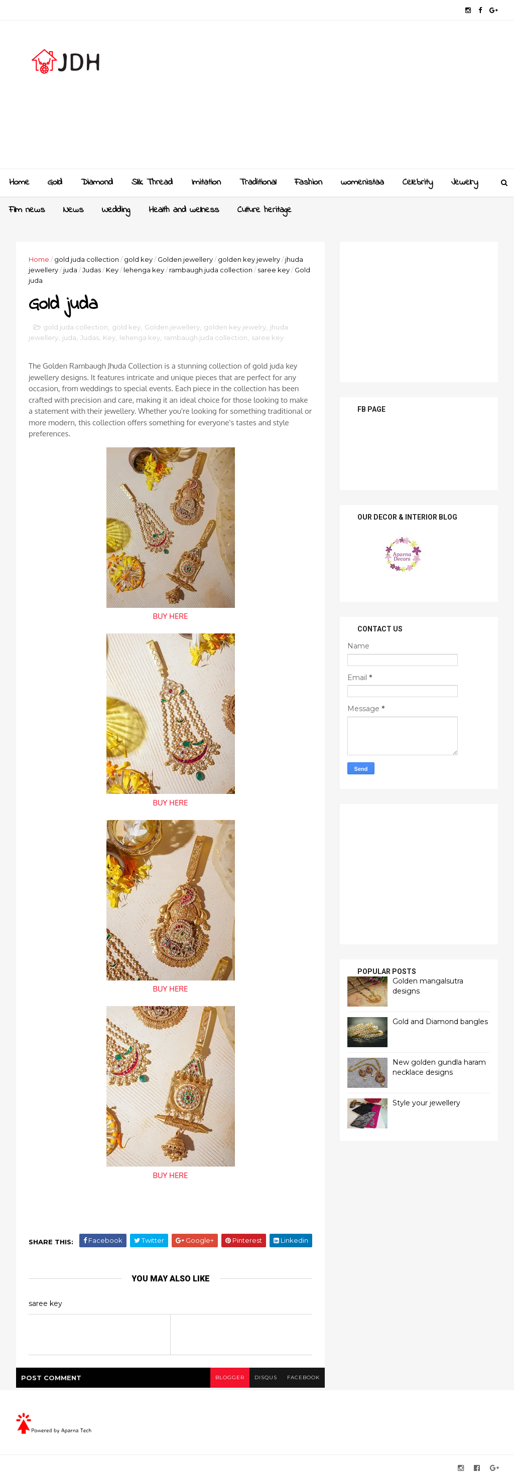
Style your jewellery (426, 1102)
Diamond (97, 182)
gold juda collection (86, 259)
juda (70, 270)
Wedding (116, 210)
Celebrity (418, 182)
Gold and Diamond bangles (440, 1021)
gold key (138, 259)
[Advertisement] (315, 98)
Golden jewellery (185, 259)
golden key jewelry (249, 259)
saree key (274, 270)
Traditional (257, 182)
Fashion (308, 182)
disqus (265, 1377)
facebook (303, 1377)
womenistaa (362, 182)
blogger (229, 1377)
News (73, 210)
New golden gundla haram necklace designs (439, 1067)
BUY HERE (170, 616)
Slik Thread (152, 182)
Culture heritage (264, 210)
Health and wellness (184, 210)
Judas (91, 270)
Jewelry (464, 182)
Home (19, 182)
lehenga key (143, 270)
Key (112, 270)
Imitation (206, 182)
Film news (27, 210)
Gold (55, 182)
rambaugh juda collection (210, 270)
